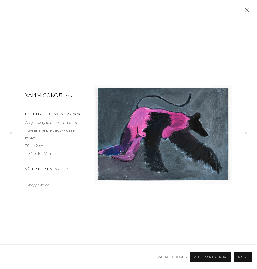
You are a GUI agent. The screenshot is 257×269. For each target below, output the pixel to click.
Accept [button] (242, 257)
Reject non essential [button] (210, 257)
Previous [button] (11, 134)
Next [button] (246, 134)
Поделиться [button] (39, 185)
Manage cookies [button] (172, 257)
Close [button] (245, 11)
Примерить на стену (46, 169)
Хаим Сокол (44, 95)
